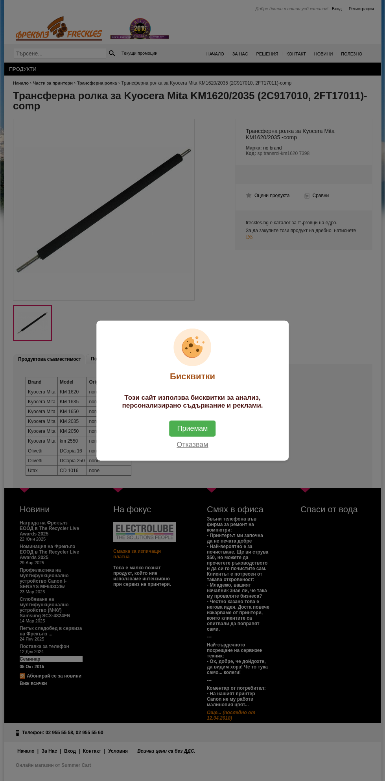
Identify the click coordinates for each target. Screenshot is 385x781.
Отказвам (192, 445)
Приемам (192, 428)
